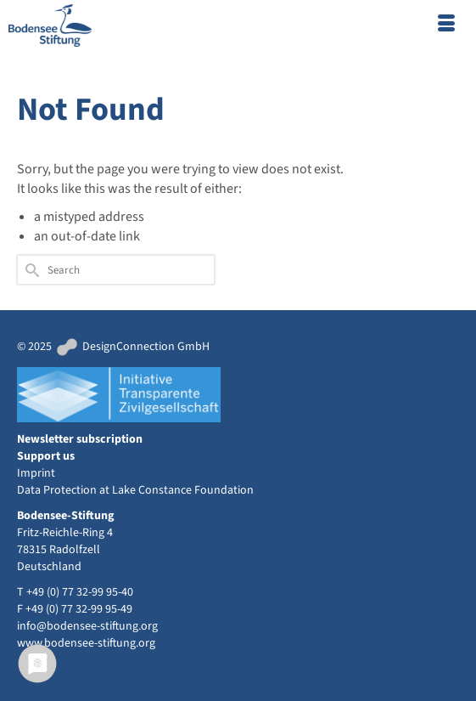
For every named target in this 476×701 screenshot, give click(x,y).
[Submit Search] (29, 270)
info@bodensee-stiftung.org (87, 626)
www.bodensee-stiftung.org (86, 643)
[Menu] (446, 25)
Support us (46, 456)
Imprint (36, 473)
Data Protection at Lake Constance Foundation (135, 490)
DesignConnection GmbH (132, 346)
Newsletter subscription (80, 439)
